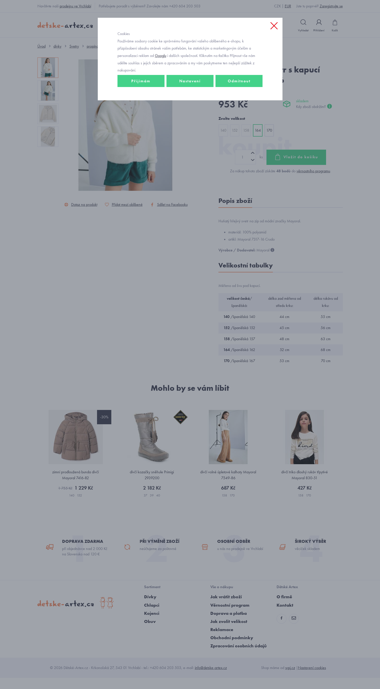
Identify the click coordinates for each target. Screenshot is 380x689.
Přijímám (140, 100)
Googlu (160, 74)
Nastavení (190, 100)
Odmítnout (239, 100)
